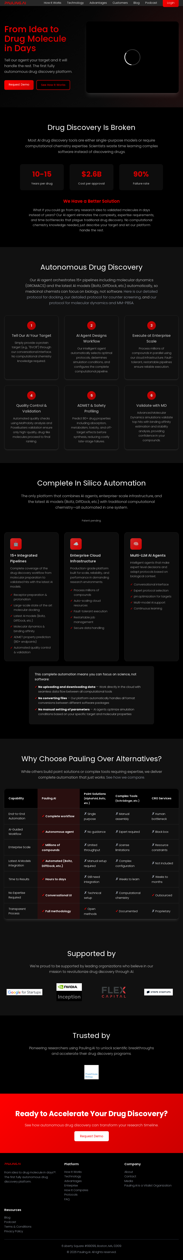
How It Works (52, 3)
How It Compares (76, 1190)
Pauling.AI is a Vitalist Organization (148, 1185)
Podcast (151, 3)
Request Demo (19, 84)
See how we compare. (125, 777)
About (128, 1172)
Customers (120, 3)
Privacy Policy (13, 1231)
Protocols (71, 1195)
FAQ (67, 1199)
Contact (130, 1176)
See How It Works (53, 85)
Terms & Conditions (17, 1227)
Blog (136, 3)
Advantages (98, 3)
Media (128, 1181)
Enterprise (71, 1185)
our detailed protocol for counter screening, (102, 297)
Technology (75, 3)
